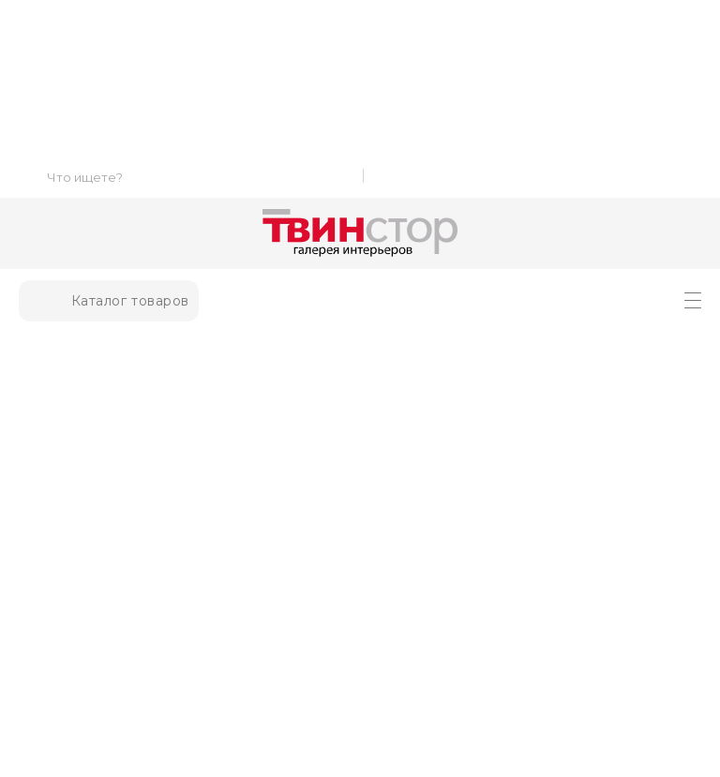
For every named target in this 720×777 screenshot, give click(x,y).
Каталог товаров (108, 301)
